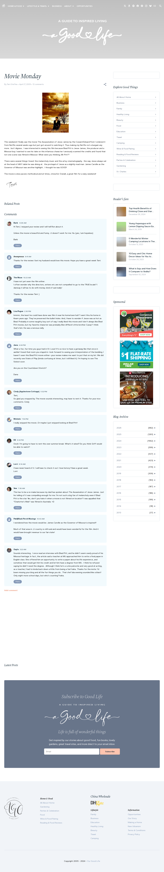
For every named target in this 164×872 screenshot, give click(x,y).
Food (119, 126)
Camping (121, 143)
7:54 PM (25, 419)
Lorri (16, 464)
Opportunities (84, 6)
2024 (119, 441)
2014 (119, 506)
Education (121, 131)
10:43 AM (41, 519)
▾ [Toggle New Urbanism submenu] (48, 6)
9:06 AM (22, 223)
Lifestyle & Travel (37, 6)
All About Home (124, 97)
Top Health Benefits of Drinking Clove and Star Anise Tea (140, 210)
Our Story (132, 818)
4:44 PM (22, 345)
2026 (119, 428)
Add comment (11, 590)
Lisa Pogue (18, 311)
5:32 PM (44, 392)
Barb (16, 223)
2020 (119, 467)
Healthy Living (123, 114)
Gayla (16, 549)
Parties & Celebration (126, 160)
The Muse (18, 277)
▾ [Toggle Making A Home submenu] (23, 6)
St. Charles (121, 171)
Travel (119, 137)
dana (16, 345)
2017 (119, 486)
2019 (119, 473)
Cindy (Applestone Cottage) (26, 391)
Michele (17, 419)
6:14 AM (22, 464)
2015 (119, 499)
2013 (119, 512)
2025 (119, 434)
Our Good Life (93, 861)
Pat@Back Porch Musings (25, 519)
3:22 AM (23, 549)
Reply (18, 245)
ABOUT (68, 6)
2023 (119, 447)
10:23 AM (27, 278)
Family (119, 108)
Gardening (121, 166)
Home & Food (15, 6)
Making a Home (135, 822)
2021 (119, 460)
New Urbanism (134, 826)
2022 (119, 454)
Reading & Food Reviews (128, 154)
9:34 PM (20, 440)
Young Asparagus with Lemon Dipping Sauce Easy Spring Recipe (142, 225)
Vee (15, 488)
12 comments (38, 84)
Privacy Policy (134, 834)
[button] (105, 84)
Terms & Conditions (136, 830)
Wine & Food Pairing (125, 148)
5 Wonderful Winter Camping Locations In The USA (142, 240)
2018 (119, 480)
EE (15, 440)
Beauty (120, 120)
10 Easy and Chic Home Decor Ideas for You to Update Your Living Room (141, 255)
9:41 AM (28, 257)
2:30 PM (27, 311)
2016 (119, 493)
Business (57, 6)
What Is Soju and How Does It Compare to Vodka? (142, 270)
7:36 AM (21, 488)
